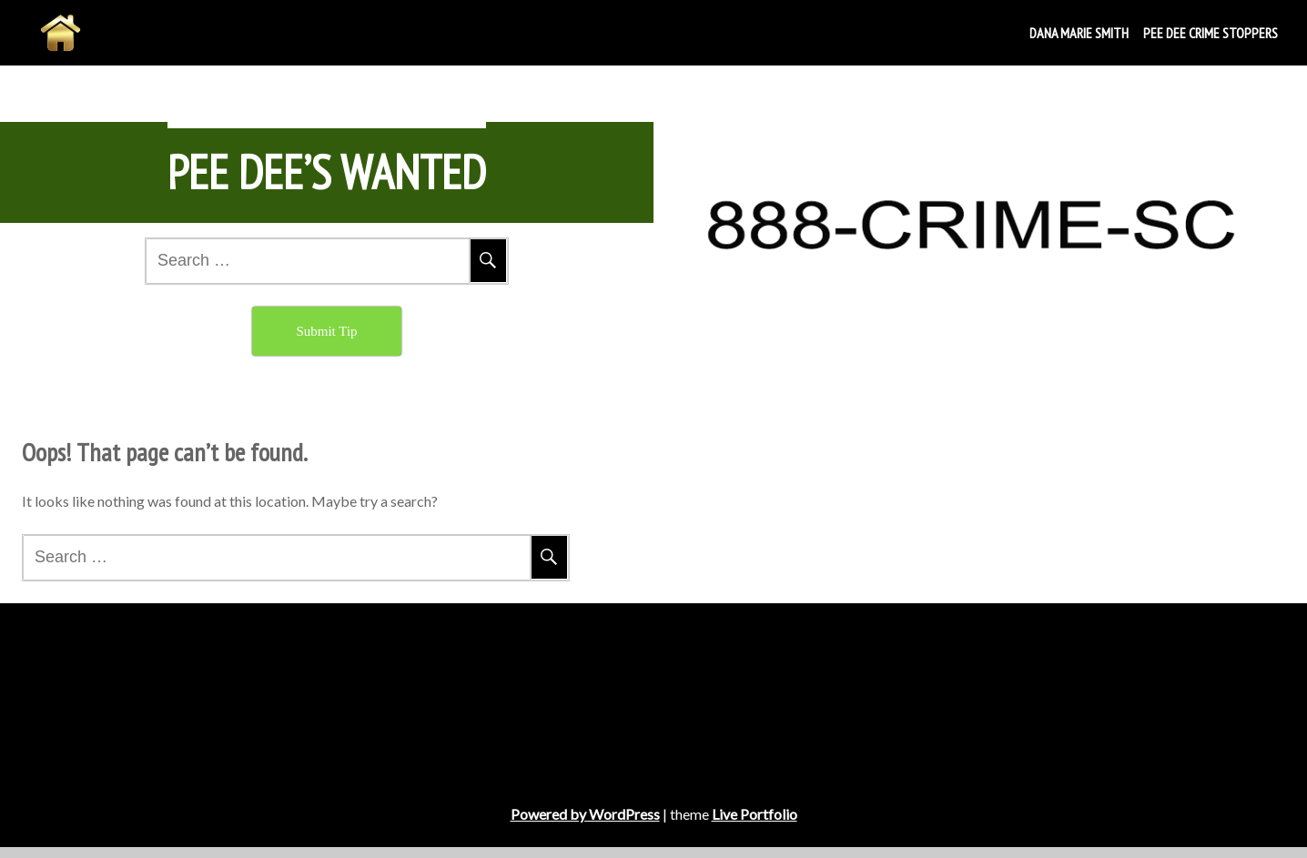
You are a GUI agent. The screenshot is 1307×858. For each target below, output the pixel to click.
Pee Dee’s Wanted (326, 172)
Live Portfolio (754, 824)
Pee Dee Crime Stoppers (1210, 33)
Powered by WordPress (585, 824)
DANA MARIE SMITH (1079, 33)
